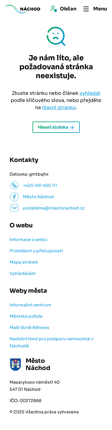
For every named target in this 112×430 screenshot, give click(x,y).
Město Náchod (38, 196)
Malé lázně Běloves (29, 327)
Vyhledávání (22, 273)
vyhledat (90, 93)
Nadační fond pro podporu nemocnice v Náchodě (52, 342)
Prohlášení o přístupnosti (36, 250)
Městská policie (26, 316)
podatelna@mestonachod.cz (54, 208)
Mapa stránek (24, 262)
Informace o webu (28, 239)
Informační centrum (30, 305)
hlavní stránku (59, 107)
